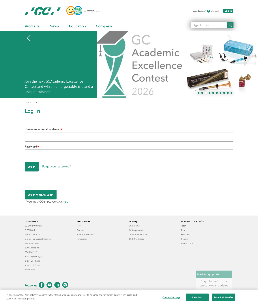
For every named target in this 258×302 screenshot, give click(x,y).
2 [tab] (203, 94)
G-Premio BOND (32, 243)
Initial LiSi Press (32, 265)
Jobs (79, 225)
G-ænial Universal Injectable (38, 238)
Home (27, 102)
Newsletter (82, 238)
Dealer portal (187, 243)
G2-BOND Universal (34, 225)
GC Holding (134, 225)
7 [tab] (221, 94)
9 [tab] (229, 94)
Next (229, 38)
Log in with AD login (40, 194)
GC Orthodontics (136, 238)
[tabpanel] (129, 64)
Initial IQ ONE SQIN (33, 256)
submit (230, 25)
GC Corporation (136, 230)
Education (185, 234)
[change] (214, 11)
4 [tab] (210, 94)
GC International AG (138, 234)
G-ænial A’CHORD (33, 234)
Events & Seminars (86, 234)
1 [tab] (199, 94)
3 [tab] (207, 94)
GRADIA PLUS (31, 252)
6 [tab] (218, 94)
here (65, 201)
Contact (184, 238)
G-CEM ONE (30, 230)
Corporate (81, 230)
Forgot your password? (56, 166)
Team (183, 225)
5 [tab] (214, 94)
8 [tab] (225, 94)
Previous (28, 38)
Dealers (184, 230)
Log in (228, 10)
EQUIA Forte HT (32, 247)
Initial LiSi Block (32, 260)
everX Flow (30, 269)
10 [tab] (232, 94)
